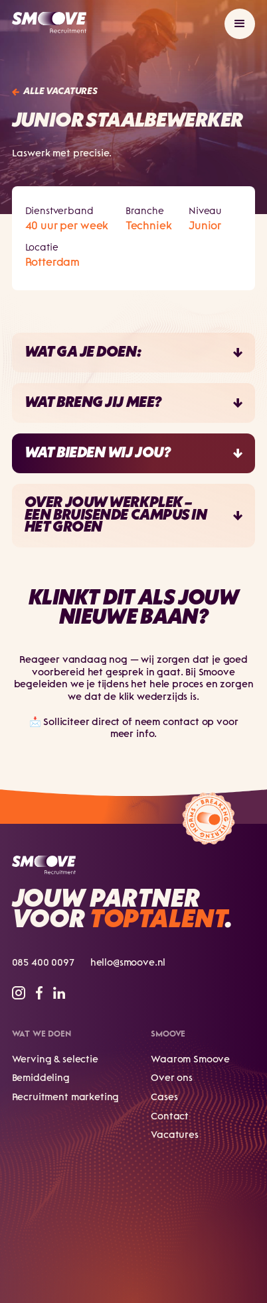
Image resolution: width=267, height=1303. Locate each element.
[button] (239, 24)
